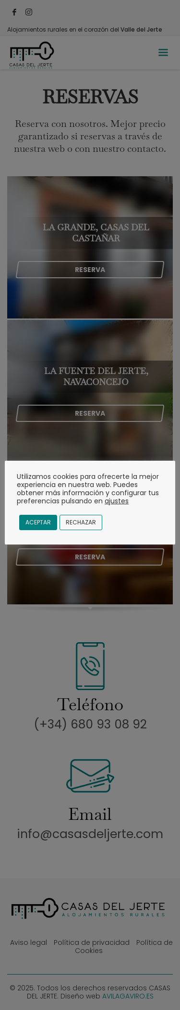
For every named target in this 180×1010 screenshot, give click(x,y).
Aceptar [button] (38, 522)
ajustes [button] (117, 501)
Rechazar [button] (81, 522)
